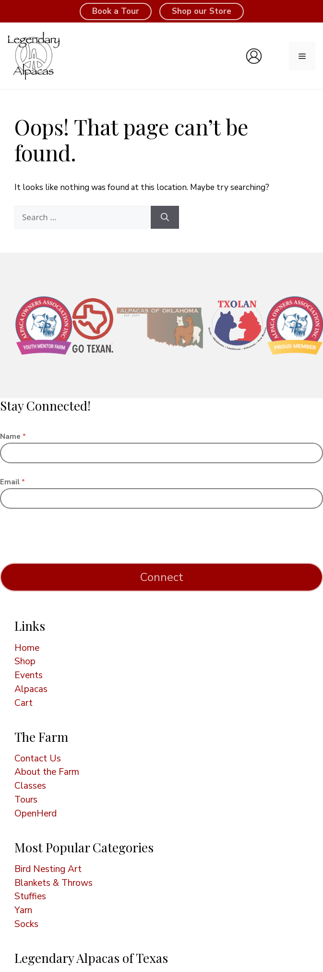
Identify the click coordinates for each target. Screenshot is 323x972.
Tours (25, 799)
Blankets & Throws (53, 883)
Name (13, 436)
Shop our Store (201, 11)
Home (26, 648)
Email (12, 482)
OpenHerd (35, 813)
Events (28, 675)
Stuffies (30, 896)
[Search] (165, 217)
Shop (25, 661)
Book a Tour (115, 11)
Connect (161, 577)
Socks (26, 924)
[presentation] (73, 556)
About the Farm (46, 772)
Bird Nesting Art (48, 869)
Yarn (23, 910)
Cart (23, 703)
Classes (30, 786)
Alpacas (31, 689)
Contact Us (37, 758)
